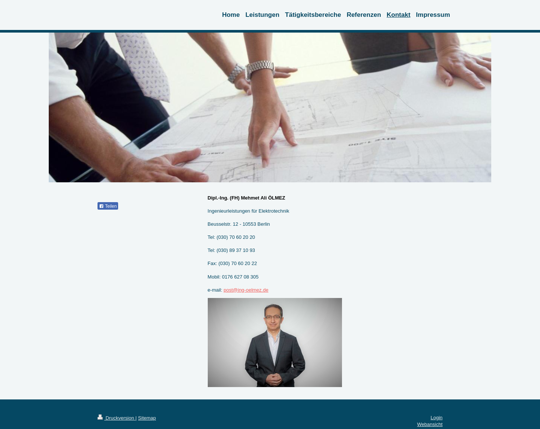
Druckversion (116, 418)
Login (436, 417)
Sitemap (147, 418)
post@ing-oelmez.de (246, 290)
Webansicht (429, 424)
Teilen (108, 206)
